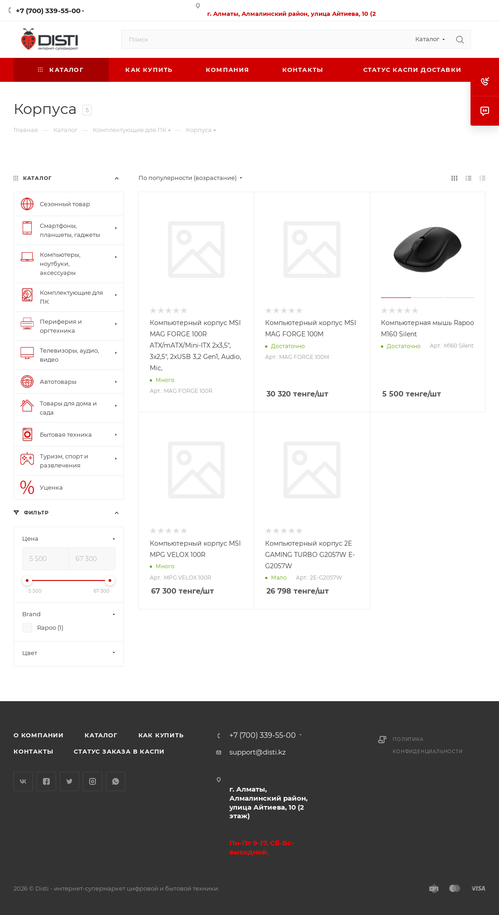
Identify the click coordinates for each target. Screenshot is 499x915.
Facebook (46, 781)
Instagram (92, 781)
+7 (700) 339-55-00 (48, 10)
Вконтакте (23, 781)
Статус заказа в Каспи (119, 751)
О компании (39, 735)
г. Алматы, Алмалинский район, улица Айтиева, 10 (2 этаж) (268, 803)
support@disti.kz (257, 752)
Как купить (161, 735)
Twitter (69, 781)
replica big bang (41, 159)
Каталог (101, 735)
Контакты (33, 751)
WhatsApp (115, 781)
